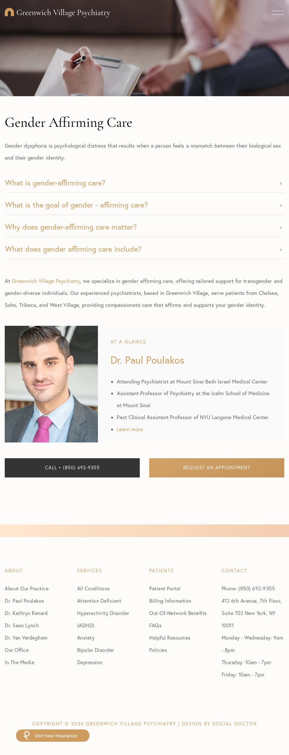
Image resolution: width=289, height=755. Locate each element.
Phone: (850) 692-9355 (248, 588)
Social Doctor (234, 724)
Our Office (17, 650)
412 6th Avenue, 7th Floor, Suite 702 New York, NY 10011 (252, 613)
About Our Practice (26, 588)
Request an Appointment (216, 468)
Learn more (130, 429)
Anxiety (86, 638)
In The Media (19, 662)
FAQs (155, 625)
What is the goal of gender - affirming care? (76, 204)
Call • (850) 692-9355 (72, 468)
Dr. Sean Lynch (22, 625)
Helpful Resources (169, 638)
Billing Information (170, 601)
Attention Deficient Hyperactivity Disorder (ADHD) (103, 613)
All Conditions (93, 588)
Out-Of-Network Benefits (178, 613)
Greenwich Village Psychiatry (46, 281)
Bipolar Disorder (95, 650)
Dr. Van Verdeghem (26, 638)
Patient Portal (164, 588)
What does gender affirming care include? (73, 249)
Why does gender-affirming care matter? (71, 226)
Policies (158, 650)
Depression (90, 662)
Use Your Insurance (56, 736)
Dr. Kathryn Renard (26, 613)
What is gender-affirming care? (55, 182)
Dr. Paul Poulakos (24, 601)
